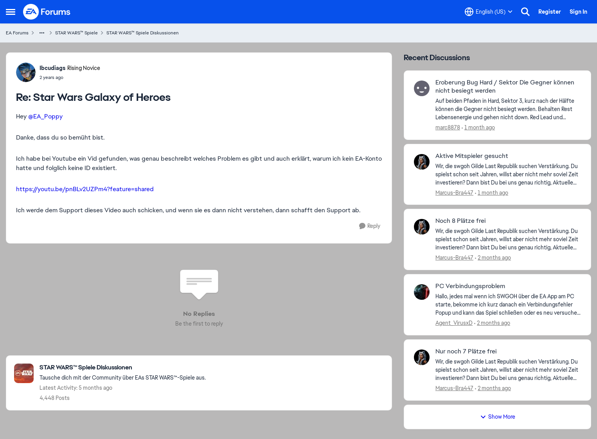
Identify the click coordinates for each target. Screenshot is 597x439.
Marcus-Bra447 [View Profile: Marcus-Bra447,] (454, 192)
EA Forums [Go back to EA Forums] (17, 33)
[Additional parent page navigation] (42, 32)
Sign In (578, 11)
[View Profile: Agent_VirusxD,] (422, 292)
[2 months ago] (493, 258)
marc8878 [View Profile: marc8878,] (447, 127)
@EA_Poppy (45, 116)
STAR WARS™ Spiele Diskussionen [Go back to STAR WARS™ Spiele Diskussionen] (142, 33)
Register (549, 11)
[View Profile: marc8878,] (422, 88)
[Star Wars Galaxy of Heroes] (70, 77)
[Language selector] (488, 12)
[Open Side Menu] (10, 12)
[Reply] (370, 226)
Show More (497, 416)
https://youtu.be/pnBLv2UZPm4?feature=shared (85, 189)
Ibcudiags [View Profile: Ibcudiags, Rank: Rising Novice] (52, 68)
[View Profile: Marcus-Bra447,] (422, 162)
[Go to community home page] (47, 12)
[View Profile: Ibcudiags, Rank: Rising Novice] (26, 72)
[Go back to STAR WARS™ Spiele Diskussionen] (123, 368)
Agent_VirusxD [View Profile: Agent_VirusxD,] (454, 322)
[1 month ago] (478, 128)
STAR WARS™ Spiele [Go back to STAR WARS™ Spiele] (76, 33)
